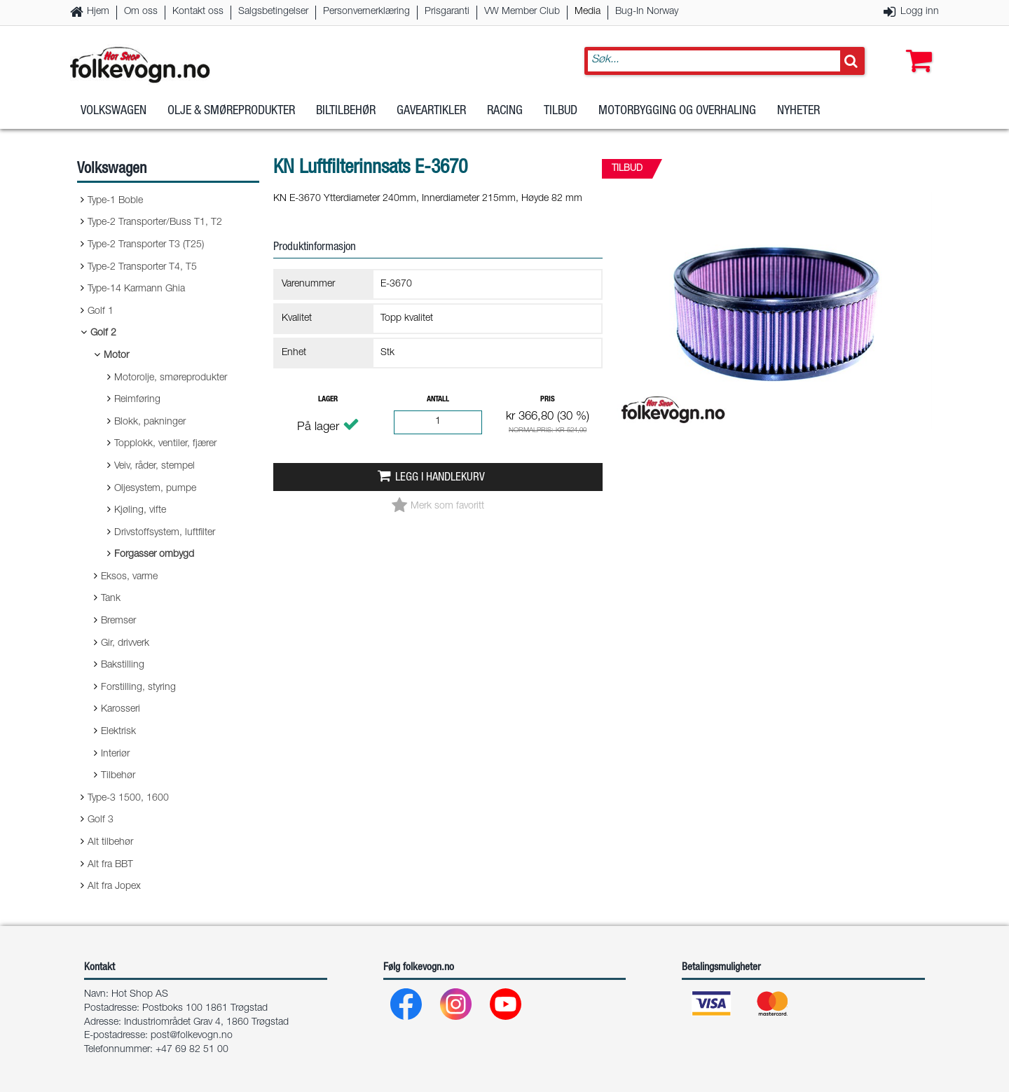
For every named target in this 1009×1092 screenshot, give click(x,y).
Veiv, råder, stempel (154, 466)
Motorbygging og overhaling (677, 111)
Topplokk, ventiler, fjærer (165, 444)
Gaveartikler (431, 111)
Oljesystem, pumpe (155, 489)
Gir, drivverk (125, 644)
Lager (328, 399)
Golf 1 (101, 312)
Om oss (141, 12)
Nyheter (798, 111)
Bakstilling (122, 665)
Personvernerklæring (366, 12)
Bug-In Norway (646, 12)
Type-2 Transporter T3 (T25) (146, 245)
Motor (116, 356)
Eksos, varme (129, 577)
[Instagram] (456, 1007)
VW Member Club (522, 12)
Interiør (115, 754)
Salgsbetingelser (273, 12)
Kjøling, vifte (140, 511)
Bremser (118, 621)
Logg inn (919, 12)
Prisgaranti (447, 12)
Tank (111, 599)
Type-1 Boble (115, 201)
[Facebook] (406, 1007)
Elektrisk (118, 732)
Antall (438, 399)
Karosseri (120, 709)
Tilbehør (118, 776)
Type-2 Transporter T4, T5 (142, 267)
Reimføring (137, 400)
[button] (916, 47)
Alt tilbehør (110, 843)
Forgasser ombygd (154, 555)
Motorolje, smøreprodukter (170, 378)
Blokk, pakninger (150, 422)
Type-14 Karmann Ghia (136, 289)
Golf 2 (103, 333)
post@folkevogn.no (192, 1036)
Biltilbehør (346, 111)
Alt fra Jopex (114, 887)
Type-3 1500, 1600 (128, 798)
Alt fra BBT (110, 865)
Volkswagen (113, 111)
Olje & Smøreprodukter (231, 111)
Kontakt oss (198, 12)
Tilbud (560, 111)
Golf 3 (101, 820)
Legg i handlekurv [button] (440, 478)
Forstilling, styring (138, 688)
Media (587, 12)
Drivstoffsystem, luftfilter (164, 533)
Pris (547, 399)
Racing (505, 111)
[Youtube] (506, 1007)
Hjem (98, 12)
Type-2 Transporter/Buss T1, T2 (155, 223)
